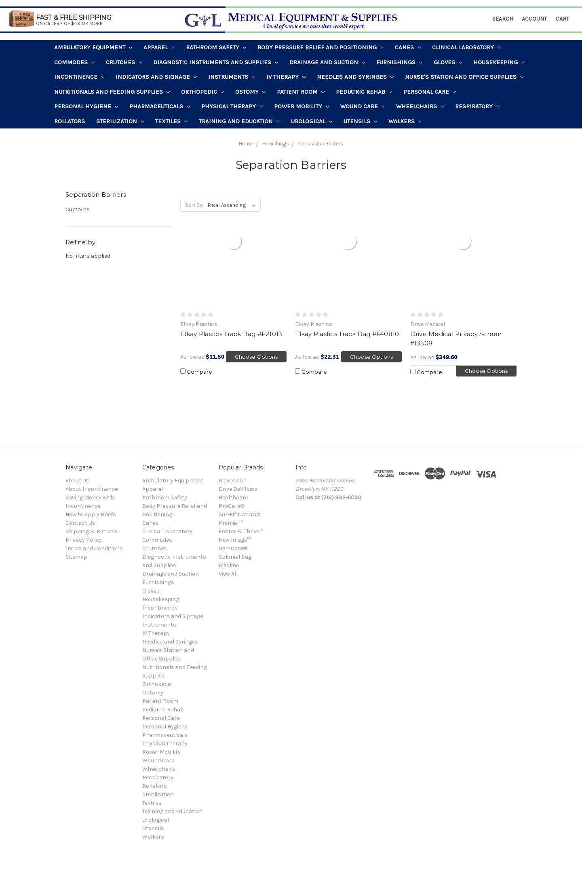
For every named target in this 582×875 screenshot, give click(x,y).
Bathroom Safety (216, 47)
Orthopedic (202, 91)
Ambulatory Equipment (93, 47)
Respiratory (477, 106)
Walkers (405, 121)
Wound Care (362, 106)
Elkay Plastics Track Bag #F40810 (347, 334)
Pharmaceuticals (159, 106)
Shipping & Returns (91, 531)
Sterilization (120, 121)
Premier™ (231, 523)
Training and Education (239, 121)
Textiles (171, 121)
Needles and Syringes (355, 76)
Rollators (69, 121)
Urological (311, 121)
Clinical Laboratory (466, 47)
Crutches (124, 62)
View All (228, 573)
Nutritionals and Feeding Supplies (112, 91)
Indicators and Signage (156, 76)
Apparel (159, 47)
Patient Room (301, 91)
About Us (77, 480)
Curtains (77, 209)
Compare (196, 371)
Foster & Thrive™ (241, 531)
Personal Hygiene (86, 106)
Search (502, 18)
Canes (408, 47)
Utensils (360, 121)
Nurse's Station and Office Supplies (464, 76)
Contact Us (80, 523)
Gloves (448, 62)
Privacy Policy (83, 539)
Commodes (74, 62)
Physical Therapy (232, 106)
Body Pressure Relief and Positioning (320, 47)
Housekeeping (499, 62)
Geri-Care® (233, 548)
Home (246, 144)
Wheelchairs (420, 106)
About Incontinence (91, 489)
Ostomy (250, 91)
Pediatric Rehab (364, 91)
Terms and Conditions (94, 548)
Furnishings (399, 62)
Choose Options (256, 356)
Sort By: (194, 205)
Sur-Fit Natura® (239, 514)
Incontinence (79, 76)
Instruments (231, 76)
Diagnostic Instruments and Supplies (215, 62)
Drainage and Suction (327, 62)
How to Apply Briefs (90, 514)
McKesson (233, 480)
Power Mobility (301, 106)
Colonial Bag (235, 556)
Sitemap (76, 556)
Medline (229, 565)
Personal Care (429, 91)
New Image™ (235, 539)
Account (534, 18)
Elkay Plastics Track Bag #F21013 (231, 334)
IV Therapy (286, 76)
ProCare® (231, 506)
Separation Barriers (320, 144)
